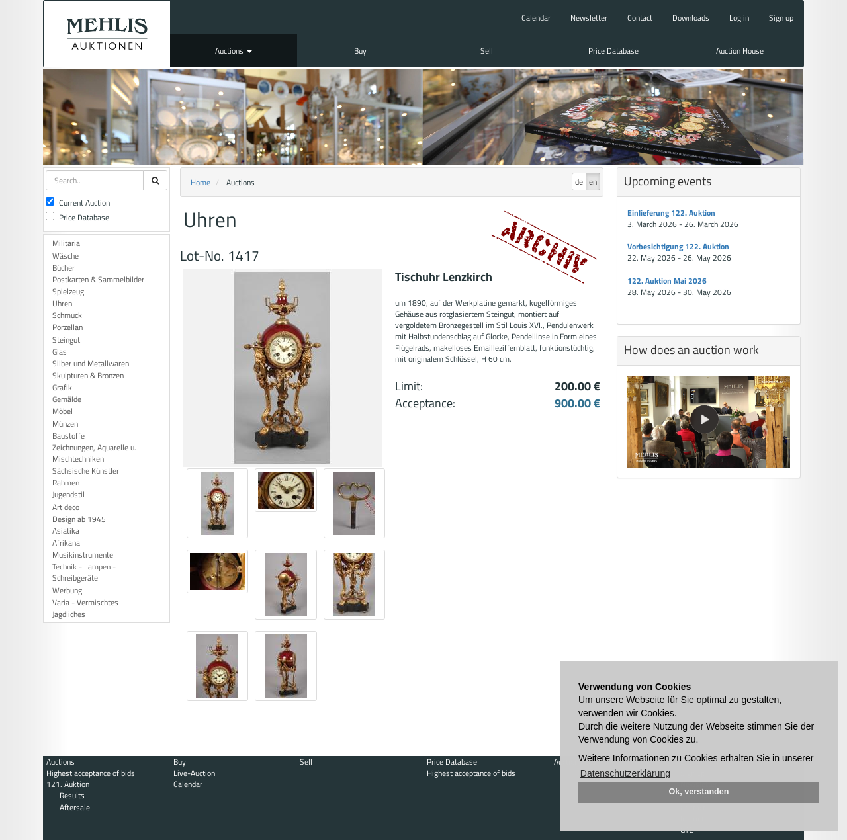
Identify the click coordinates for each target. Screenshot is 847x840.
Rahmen (65, 482)
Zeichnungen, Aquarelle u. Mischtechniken (94, 453)
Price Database (613, 50)
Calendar (536, 17)
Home (200, 182)
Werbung (67, 590)
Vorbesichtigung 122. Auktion (678, 246)
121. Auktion (67, 784)
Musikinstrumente (82, 554)
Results (72, 795)
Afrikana (66, 542)
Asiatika (65, 531)
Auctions (233, 50)
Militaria (66, 243)
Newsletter (588, 17)
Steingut (66, 339)
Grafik (62, 387)
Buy (360, 50)
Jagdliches (68, 614)
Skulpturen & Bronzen (88, 375)
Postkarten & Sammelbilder (98, 279)
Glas (59, 351)
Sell (486, 50)
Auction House (740, 50)
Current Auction (78, 202)
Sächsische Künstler (85, 470)
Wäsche (65, 255)
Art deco (65, 507)
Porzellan (67, 327)
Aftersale (75, 807)
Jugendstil (68, 494)
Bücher (63, 267)
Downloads (690, 17)
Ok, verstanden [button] (699, 791)
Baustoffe (68, 435)
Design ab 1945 (79, 519)
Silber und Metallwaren (90, 363)
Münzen (65, 423)
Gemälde (66, 399)
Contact (639, 17)
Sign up (781, 17)
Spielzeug (68, 291)
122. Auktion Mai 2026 (667, 280)
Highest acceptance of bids (90, 773)
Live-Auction (194, 773)
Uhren (62, 303)
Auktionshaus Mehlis (107, 34)
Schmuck (67, 315)
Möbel (62, 411)
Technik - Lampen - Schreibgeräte (84, 572)
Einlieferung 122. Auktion (671, 212)
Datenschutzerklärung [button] (625, 773)
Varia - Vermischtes (85, 602)
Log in (739, 17)
